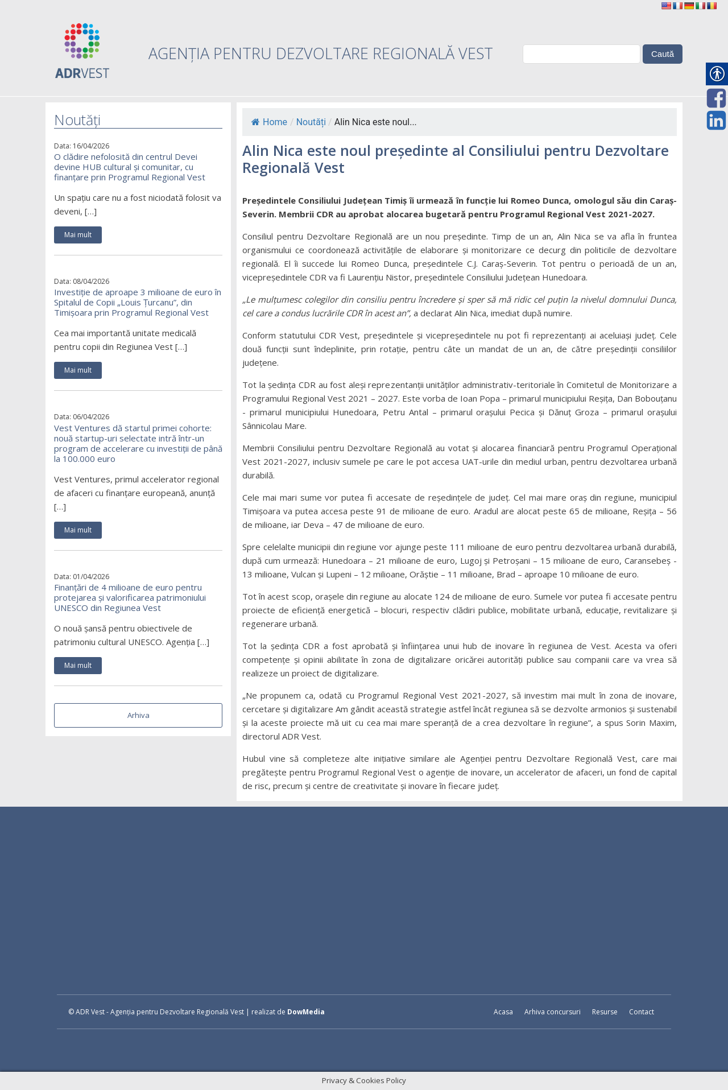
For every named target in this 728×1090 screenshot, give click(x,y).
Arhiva (138, 715)
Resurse (605, 1012)
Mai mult (78, 235)
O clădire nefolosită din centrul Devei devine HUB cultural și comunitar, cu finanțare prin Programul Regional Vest (129, 166)
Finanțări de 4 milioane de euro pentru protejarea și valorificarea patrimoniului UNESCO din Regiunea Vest (130, 597)
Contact (641, 1012)
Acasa (503, 1012)
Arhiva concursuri (552, 1012)
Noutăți (311, 122)
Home (269, 122)
